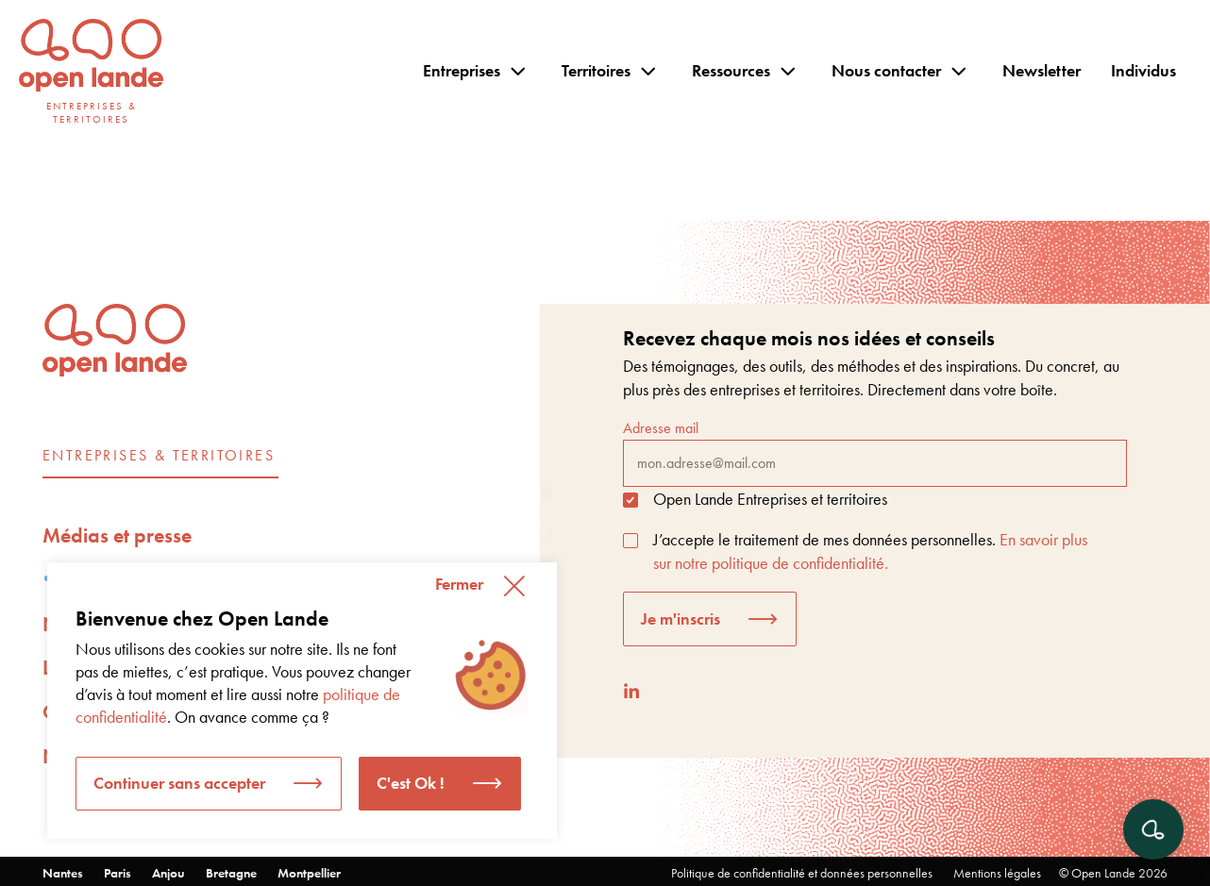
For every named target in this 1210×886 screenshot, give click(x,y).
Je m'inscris (680, 618)
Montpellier (309, 872)
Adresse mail (875, 452)
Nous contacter (886, 70)
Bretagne (231, 872)
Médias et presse (117, 535)
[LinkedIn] (631, 691)
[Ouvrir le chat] (1153, 829)
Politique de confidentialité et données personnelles (802, 872)
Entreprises (461, 70)
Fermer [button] (459, 583)
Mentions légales (997, 872)
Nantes (62, 872)
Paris (117, 872)
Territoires (596, 70)
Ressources (731, 70)
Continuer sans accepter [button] (179, 783)
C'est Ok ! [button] (411, 783)
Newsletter (1041, 70)
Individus (1143, 70)
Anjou (168, 872)
